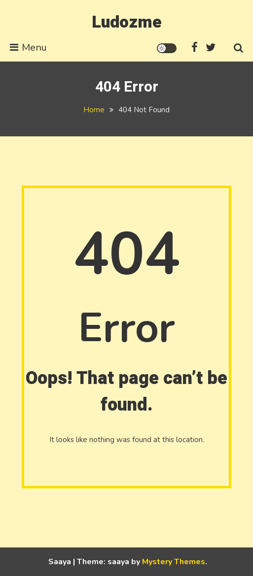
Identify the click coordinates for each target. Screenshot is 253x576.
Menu (28, 47)
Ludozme (127, 22)
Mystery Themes (173, 561)
